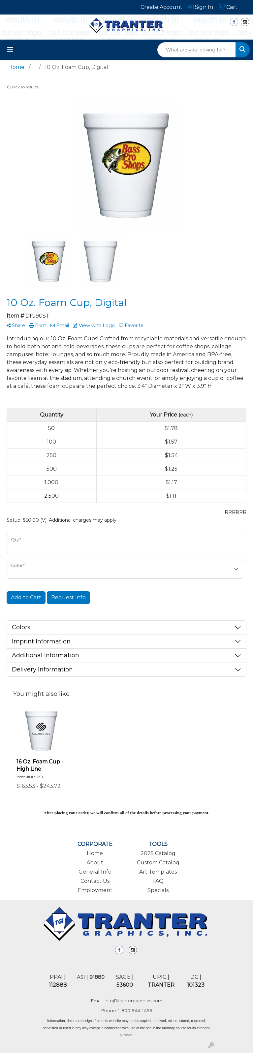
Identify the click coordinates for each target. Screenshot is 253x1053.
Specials (158, 890)
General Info (95, 872)
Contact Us (95, 881)
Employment (95, 890)
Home (95, 853)
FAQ (158, 881)
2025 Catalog (158, 853)
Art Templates (158, 872)
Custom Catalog (158, 862)
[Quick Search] (196, 49)
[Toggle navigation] (10, 49)
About (94, 862)
